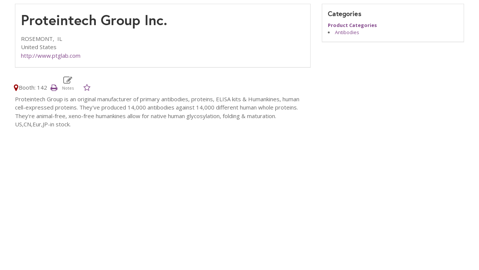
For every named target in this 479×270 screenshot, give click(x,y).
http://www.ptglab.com (50, 55)
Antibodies (347, 32)
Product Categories (352, 25)
